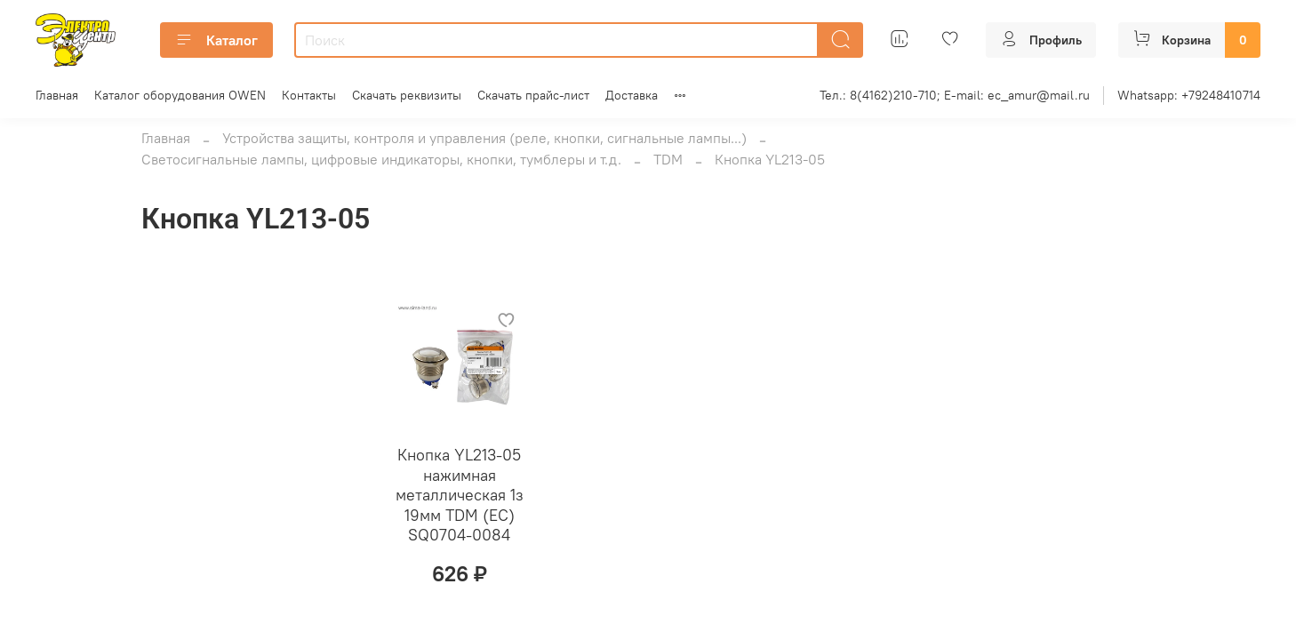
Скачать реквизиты (406, 95)
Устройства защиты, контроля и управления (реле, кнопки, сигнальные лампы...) (484, 138)
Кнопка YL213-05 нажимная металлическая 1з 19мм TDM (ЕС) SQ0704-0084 (460, 494)
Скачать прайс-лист (533, 95)
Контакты (309, 95)
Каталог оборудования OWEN (180, 95)
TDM (668, 159)
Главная (57, 95)
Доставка (631, 95)
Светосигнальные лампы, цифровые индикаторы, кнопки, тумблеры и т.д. (381, 159)
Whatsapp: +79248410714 (1188, 95)
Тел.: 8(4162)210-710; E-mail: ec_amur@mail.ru (955, 95)
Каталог (216, 40)
